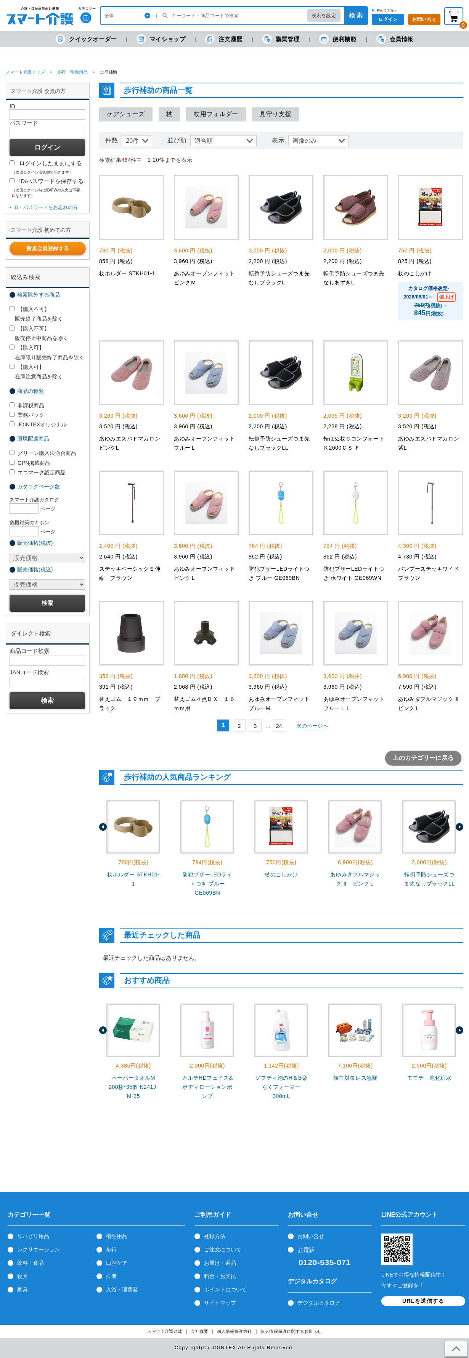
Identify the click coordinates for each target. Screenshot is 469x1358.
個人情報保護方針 (234, 1331)
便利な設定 (324, 15)
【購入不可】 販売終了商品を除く (36, 314)
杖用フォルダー (216, 114)
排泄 (111, 1276)
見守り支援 (275, 114)
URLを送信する (423, 1301)
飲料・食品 (30, 1262)
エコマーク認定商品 (38, 472)
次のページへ (312, 726)
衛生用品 (116, 1236)
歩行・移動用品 (72, 72)
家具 (22, 1289)
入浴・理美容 (122, 1289)
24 (279, 726)
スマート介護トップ (25, 72)
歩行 (111, 1249)
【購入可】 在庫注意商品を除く (36, 372)
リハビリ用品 (33, 1236)
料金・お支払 (220, 1276)
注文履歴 (223, 39)
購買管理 (280, 39)
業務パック (27, 415)
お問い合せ (310, 1236)
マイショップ (161, 39)
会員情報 (394, 39)
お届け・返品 (220, 1262)
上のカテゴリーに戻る (423, 758)
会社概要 (199, 1331)
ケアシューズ (126, 114)
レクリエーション (38, 1249)
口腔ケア (116, 1262)
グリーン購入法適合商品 (43, 453)
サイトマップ (220, 1302)
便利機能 (337, 39)
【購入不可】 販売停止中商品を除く (39, 333)
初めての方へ (387, 10)
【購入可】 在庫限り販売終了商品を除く (47, 352)
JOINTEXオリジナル (38, 424)
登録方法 (214, 1236)
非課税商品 (27, 405)
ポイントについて (225, 1289)
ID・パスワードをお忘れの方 (45, 207)
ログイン (387, 19)
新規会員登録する (47, 248)
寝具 (22, 1276)
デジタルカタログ (318, 1302)
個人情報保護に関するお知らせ (291, 1331)
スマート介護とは (164, 1331)
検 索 (356, 15)
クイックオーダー (86, 39)
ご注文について (222, 1249)
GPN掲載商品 (30, 463)
